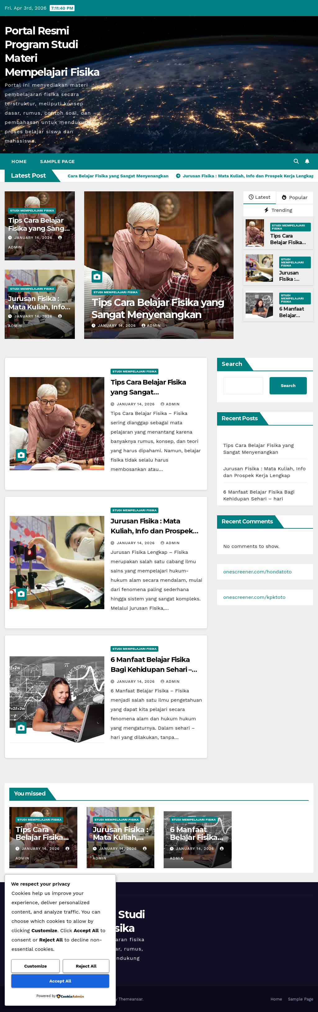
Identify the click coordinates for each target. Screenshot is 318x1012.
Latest (259, 197)
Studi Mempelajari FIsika (32, 210)
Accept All (60, 980)
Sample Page (57, 161)
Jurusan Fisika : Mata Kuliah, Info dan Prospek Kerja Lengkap (152, 531)
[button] (296, 161)
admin (151, 325)
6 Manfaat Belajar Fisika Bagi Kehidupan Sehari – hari (151, 669)
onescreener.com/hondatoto (257, 572)
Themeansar (131, 999)
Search (232, 364)
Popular (295, 197)
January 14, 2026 (34, 237)
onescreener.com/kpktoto (254, 597)
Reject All (86, 966)
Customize (35, 966)
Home (18, 161)
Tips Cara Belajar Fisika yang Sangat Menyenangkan (39, 228)
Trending (278, 210)
